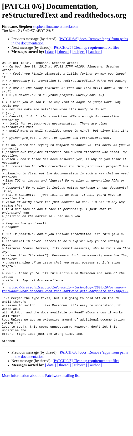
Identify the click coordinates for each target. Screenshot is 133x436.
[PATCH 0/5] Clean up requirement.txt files (85, 47)
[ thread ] (64, 52)
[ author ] (95, 52)
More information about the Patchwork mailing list (41, 432)
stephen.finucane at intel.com (55, 26)
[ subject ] (79, 52)
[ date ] (50, 52)
